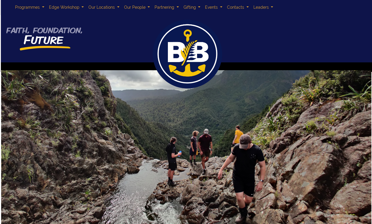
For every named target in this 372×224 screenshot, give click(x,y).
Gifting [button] (190, 7)
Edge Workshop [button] (65, 7)
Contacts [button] (236, 7)
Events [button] (212, 7)
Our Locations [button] (102, 7)
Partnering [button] (165, 7)
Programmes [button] (28, 7)
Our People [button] (135, 7)
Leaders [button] (261, 7)
